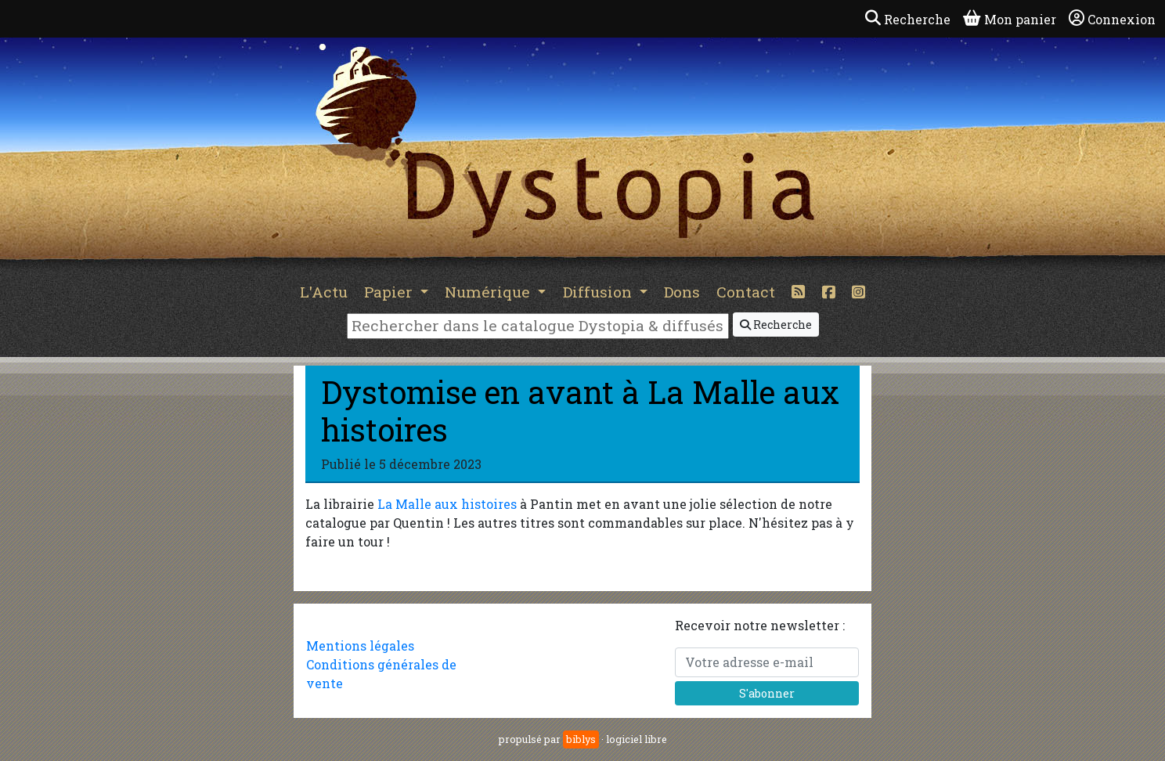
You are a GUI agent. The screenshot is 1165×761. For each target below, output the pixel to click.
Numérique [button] (489, 291)
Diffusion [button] (599, 291)
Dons (682, 291)
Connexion (1112, 18)
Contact (745, 291)
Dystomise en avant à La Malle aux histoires (580, 410)
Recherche (776, 324)
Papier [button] (390, 291)
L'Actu (324, 291)
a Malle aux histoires (452, 504)
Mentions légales (360, 645)
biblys (581, 739)
